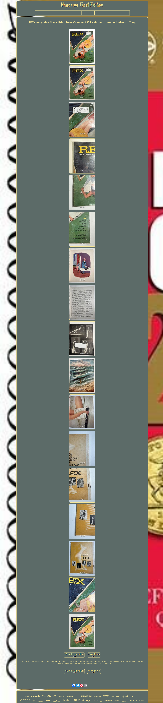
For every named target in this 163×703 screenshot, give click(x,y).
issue (48, 700)
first (77, 700)
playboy (67, 700)
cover (106, 695)
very (138, 696)
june (117, 696)
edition (25, 700)
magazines (86, 695)
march (141, 701)
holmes (27, 696)
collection (97, 696)
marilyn (117, 701)
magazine (49, 695)
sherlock (40, 701)
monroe (61, 696)
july (101, 701)
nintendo (35, 696)
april (34, 701)
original (124, 696)
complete (132, 700)
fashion (76, 696)
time (112, 696)
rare (95, 700)
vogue (124, 701)
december (69, 696)
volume (108, 700)
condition (56, 701)
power (132, 696)
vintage (86, 700)
